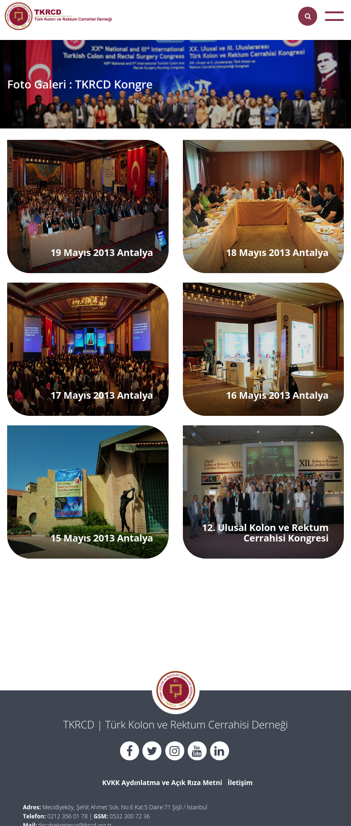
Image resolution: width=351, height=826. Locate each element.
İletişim (240, 782)
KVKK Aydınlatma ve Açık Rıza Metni (162, 782)
